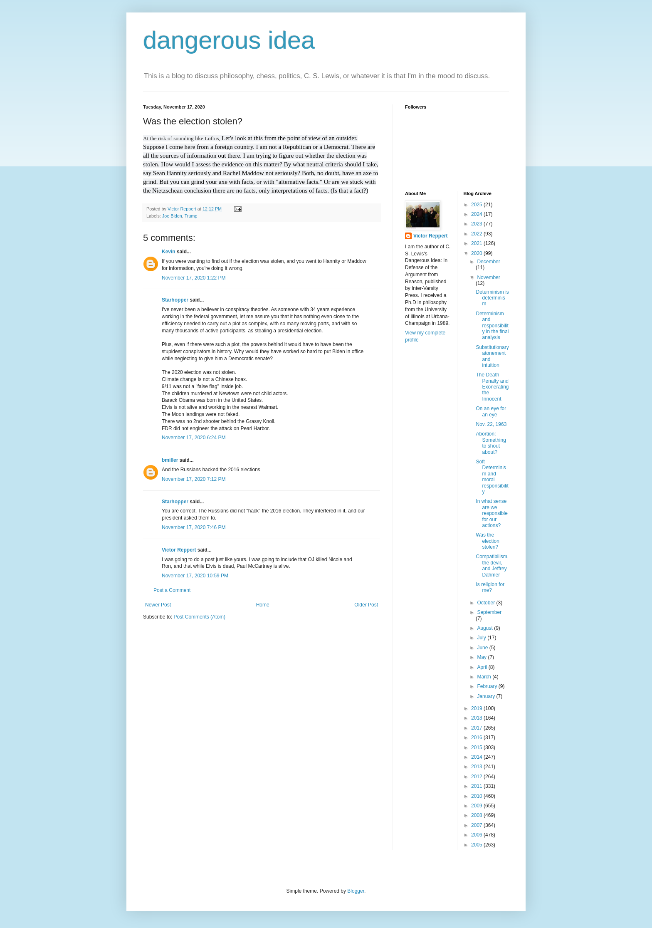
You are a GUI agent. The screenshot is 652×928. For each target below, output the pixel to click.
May (482, 657)
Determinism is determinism (492, 298)
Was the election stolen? (487, 541)
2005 (477, 845)
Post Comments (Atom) (199, 617)
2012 (477, 777)
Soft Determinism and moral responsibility (492, 477)
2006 (477, 835)
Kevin (168, 252)
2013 (477, 767)
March (484, 677)
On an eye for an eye (491, 411)
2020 (477, 253)
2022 (477, 234)
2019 (477, 708)
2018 (477, 718)
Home (262, 605)
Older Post (366, 605)
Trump (191, 215)
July (482, 638)
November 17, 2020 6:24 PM (193, 437)
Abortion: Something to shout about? (491, 443)
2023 (477, 224)
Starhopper (175, 300)
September (489, 612)
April (482, 667)
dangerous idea (229, 40)
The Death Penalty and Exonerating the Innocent (492, 387)
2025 (477, 205)
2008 (477, 815)
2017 (477, 728)
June (483, 648)
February (487, 686)
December (488, 262)
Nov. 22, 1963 (491, 424)
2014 (477, 757)
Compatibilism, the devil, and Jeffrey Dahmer (492, 565)
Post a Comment (171, 590)
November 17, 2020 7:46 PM (193, 527)
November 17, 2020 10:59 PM (195, 576)
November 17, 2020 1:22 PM (193, 278)
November (488, 277)
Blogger (355, 891)
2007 (477, 825)
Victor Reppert (179, 550)
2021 (477, 243)
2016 (477, 737)
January (486, 696)
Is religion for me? (490, 587)
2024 (477, 214)
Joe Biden (172, 215)
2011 (477, 786)
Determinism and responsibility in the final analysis (492, 326)
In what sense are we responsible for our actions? (491, 513)
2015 (477, 747)
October (486, 603)
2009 (477, 806)
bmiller (170, 460)
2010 (477, 796)
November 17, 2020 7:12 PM (193, 479)
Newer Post (158, 605)
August (485, 628)
